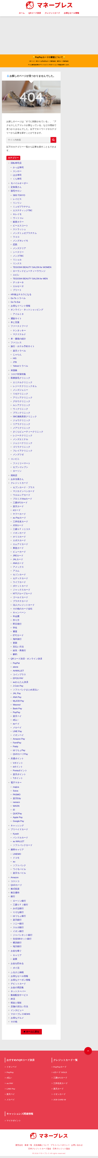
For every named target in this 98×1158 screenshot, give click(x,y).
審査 (15, 632)
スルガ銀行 (18, 928)
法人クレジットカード (24, 606)
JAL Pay (17, 694)
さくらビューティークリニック (28, 433)
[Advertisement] (49, 35)
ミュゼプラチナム (21, 207)
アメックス (18, 568)
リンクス (17, 264)
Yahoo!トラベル (20, 367)
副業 (15, 960)
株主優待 (15, 894)
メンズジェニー (20, 391)
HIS (15, 359)
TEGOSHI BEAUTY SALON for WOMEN (32, 268)
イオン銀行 (18, 932)
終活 (13, 1000)
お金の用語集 (17, 988)
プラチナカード (20, 602)
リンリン (17, 204)
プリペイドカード (19, 830)
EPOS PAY (18, 679)
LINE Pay (17, 732)
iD (14, 811)
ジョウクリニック (21, 421)
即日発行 (17, 625)
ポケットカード (20, 587)
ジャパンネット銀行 (22, 936)
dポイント (18, 768)
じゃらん (17, 355)
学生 (15, 629)
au (14, 863)
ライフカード (19, 583)
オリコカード (19, 538)
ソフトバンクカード (22, 846)
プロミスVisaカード (22, 500)
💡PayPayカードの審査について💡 (49, 61)
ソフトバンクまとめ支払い (26, 691)
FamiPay (17, 744)
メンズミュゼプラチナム (25, 234)
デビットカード (18, 985)
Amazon (15, 878)
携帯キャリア (17, 851)
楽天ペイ (17, 717)
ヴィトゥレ (18, 219)
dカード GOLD (60, 1074)
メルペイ (17, 728)
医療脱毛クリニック (20, 379)
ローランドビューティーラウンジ (29, 272)
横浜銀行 (17, 943)
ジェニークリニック (22, 444)
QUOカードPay (20, 755)
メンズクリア (19, 249)
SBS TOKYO (19, 196)
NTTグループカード (22, 594)
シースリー (18, 253)
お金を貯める (17, 964)
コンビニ (15, 460)
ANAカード (18, 564)
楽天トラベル (19, 352)
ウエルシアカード (21, 496)
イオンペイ (18, 736)
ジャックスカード (21, 591)
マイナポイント (14, 1122)
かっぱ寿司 (18, 168)
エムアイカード (20, 545)
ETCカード (18, 636)
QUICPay (17, 814)
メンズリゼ (18, 455)
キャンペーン (19, 613)
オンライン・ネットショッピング (27, 311)
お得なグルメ (17, 1019)
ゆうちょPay (19, 751)
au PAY (10, 1085)
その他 (14, 1022)
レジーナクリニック (22, 436)
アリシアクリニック (22, 399)
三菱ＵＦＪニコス (21, 530)
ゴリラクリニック (21, 448)
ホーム (22, 13)
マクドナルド (19, 335)
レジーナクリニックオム (25, 387)
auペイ (16, 725)
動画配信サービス (19, 996)
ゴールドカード (20, 598)
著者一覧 (28, 1147)
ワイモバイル (19, 870)
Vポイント (18, 764)
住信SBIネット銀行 (22, 940)
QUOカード (16, 886)
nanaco (16, 803)
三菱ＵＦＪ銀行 (20, 906)
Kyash (16, 835)
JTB (15, 363)
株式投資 (15, 890)
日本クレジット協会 (61, 1151)
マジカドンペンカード (24, 492)
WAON (16, 807)
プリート (17, 291)
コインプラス (19, 675)
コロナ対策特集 (18, 375)
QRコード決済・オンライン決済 (26, 660)
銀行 (13, 897)
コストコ (15, 882)
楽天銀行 (17, 921)
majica (16, 788)
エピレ (16, 276)
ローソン (17, 472)
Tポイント (18, 779)
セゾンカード (19, 576)
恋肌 (15, 245)
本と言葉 (15, 323)
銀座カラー (18, 223)
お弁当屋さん (17, 480)
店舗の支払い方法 (19, 1007)
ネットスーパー (18, 992)
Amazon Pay (19, 740)
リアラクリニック (21, 425)
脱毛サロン (16, 192)
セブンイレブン (20, 468)
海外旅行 (17, 640)
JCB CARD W (59, 1101)
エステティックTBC (22, 211)
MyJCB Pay (18, 702)
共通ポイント (17, 759)
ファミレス (16, 343)
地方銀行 (17, 947)
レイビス (17, 200)
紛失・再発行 (19, 651)
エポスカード (19, 541)
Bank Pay (17, 709)
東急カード (18, 549)
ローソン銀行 (19, 902)
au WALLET (19, 842)
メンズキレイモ (20, 242)
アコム (16, 572)
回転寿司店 (16, 164)
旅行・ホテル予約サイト (23, 347)
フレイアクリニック (22, 452)
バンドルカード (20, 839)
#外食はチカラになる (21, 295)
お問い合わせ (77, 1147)
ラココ (16, 238)
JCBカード (18, 526)
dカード (17, 511)
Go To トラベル (18, 299)
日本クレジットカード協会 (39, 1151)
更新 (15, 644)
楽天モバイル (19, 874)
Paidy (15, 747)
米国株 (14, 371)
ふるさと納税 (17, 973)
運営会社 (19, 1147)
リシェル (17, 261)
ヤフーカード (19, 515)
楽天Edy (17, 799)
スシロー (17, 172)
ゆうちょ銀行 (19, 917)
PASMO (17, 796)
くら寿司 (17, 180)
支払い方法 (18, 647)
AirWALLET (18, 672)
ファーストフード (19, 327)
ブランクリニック (21, 414)
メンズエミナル (20, 440)
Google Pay (18, 822)
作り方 (16, 621)
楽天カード (18, 507)
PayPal (16, 664)
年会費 (16, 617)
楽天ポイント (19, 775)
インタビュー (17, 1011)
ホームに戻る (31, 1033)
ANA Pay (17, 698)
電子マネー (16, 784)
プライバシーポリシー (60, 1147)
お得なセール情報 (71, 13)
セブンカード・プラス (24, 488)
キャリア (17, 956)
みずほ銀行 (18, 909)
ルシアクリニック (21, 406)
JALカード (18, 560)
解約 (15, 655)
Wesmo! (17, 706)
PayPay (16, 713)
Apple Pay (18, 818)
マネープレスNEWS (20, 1015)
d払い (16, 721)
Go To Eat (15, 303)
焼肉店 (14, 476)
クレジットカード (52, 13)
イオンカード (19, 534)
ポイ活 (16, 969)
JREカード (18, 557)
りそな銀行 (18, 913)
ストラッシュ (19, 230)
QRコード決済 (34, 13)
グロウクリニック (21, 402)
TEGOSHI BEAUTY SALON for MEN (31, 280)
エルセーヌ (18, 287)
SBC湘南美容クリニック (25, 417)
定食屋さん (16, 188)
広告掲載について (41, 1147)
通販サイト (16, 319)
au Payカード (19, 519)
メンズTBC (18, 257)
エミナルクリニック (22, 383)
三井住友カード (20, 522)
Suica (15, 792)
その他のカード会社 (22, 610)
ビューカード (19, 553)
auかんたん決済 (20, 683)
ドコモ (16, 859)
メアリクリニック (21, 429)
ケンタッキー (19, 331)
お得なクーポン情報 (20, 981)
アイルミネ (18, 315)
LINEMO (17, 855)
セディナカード (20, 579)
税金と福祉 (16, 1004)
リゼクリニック (20, 395)
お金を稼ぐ (16, 952)
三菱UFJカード (20, 503)
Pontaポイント (20, 771)
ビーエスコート (20, 226)
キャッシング (17, 827)
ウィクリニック (20, 410)
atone (15, 668)
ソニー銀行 (18, 925)
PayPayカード (60, 1068)
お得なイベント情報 (20, 307)
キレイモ (17, 215)
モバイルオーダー (19, 184)
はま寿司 (17, 176)
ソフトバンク (19, 866)
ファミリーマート (21, 464)
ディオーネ (18, 283)
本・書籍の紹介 (18, 340)
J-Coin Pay (18, 687)
